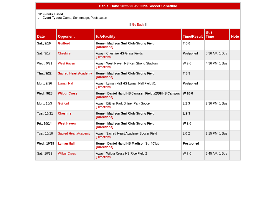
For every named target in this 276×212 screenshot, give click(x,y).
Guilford (64, 43)
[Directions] (104, 47)
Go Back (138, 24)
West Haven (66, 63)
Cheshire (64, 53)
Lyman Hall (66, 83)
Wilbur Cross (67, 93)
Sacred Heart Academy (75, 73)
